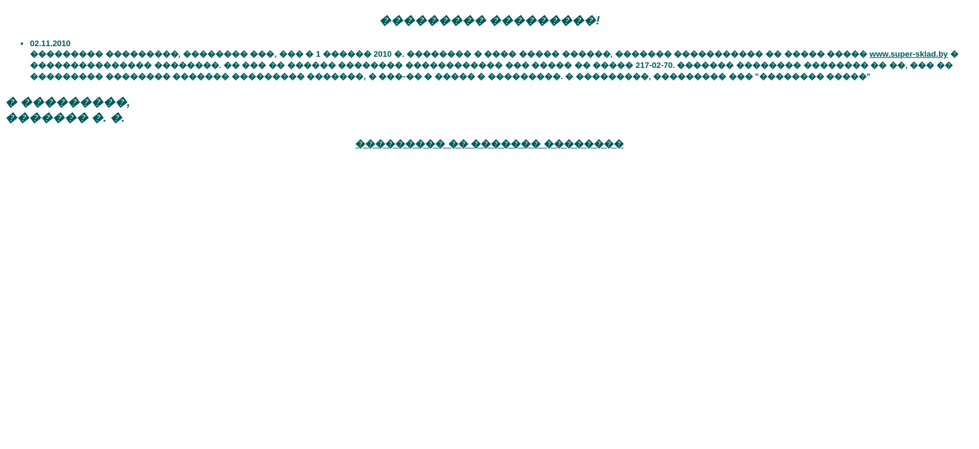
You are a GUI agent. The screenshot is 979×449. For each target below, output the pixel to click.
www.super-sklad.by (909, 54)
